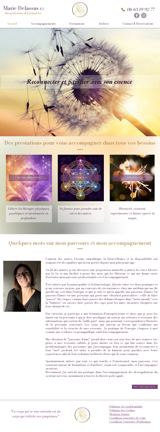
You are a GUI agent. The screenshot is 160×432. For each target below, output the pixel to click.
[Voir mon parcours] (145, 387)
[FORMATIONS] (81, 178)
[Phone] (123, 10)
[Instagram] (143, 15)
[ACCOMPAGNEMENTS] (29, 178)
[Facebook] (136, 15)
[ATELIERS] (132, 178)
